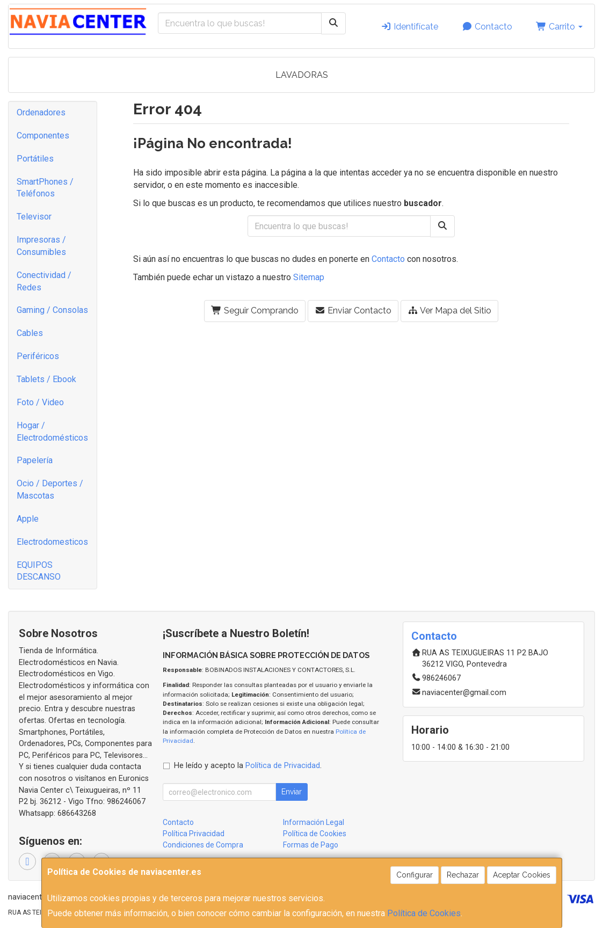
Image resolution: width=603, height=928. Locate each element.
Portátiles (35, 159)
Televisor (34, 216)
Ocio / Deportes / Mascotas (50, 489)
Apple (28, 519)
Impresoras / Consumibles (41, 246)
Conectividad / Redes (44, 281)
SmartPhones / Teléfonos (45, 188)
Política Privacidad (193, 833)
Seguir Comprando (255, 310)
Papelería (35, 460)
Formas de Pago (310, 845)
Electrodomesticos (52, 542)
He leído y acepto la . (248, 765)
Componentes (43, 135)
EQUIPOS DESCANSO (39, 571)
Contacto (487, 26)
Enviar (291, 791)
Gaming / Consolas (52, 310)
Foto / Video (40, 402)
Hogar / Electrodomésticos (52, 431)
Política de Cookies (424, 913)
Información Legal (313, 822)
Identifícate (409, 26)
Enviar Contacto (353, 310)
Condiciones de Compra (203, 845)
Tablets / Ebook (46, 379)
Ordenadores (41, 112)
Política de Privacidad (282, 765)
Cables (30, 333)
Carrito (559, 26)
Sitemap (308, 277)
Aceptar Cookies (521, 875)
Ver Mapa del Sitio (449, 310)
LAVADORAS (301, 75)
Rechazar (463, 875)
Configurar (414, 875)
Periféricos (38, 356)
